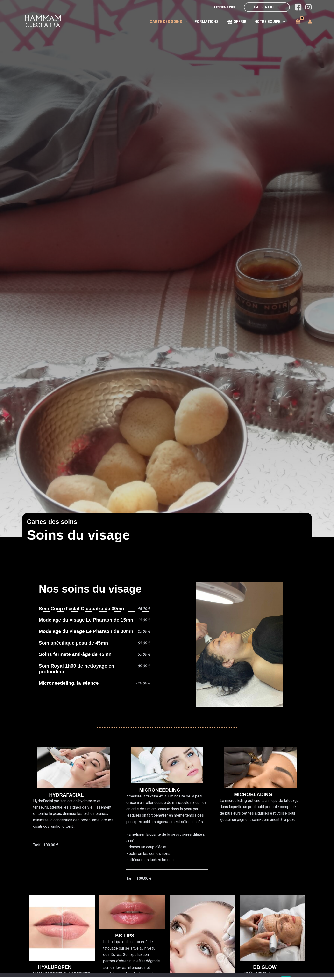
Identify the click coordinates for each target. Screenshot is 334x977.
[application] (186, 21)
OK (286, 969)
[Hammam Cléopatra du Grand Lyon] (42, 21)
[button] (267, 7)
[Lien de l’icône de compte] (310, 21)
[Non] (328, 969)
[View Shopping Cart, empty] (298, 21)
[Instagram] (308, 7)
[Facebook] (298, 7)
